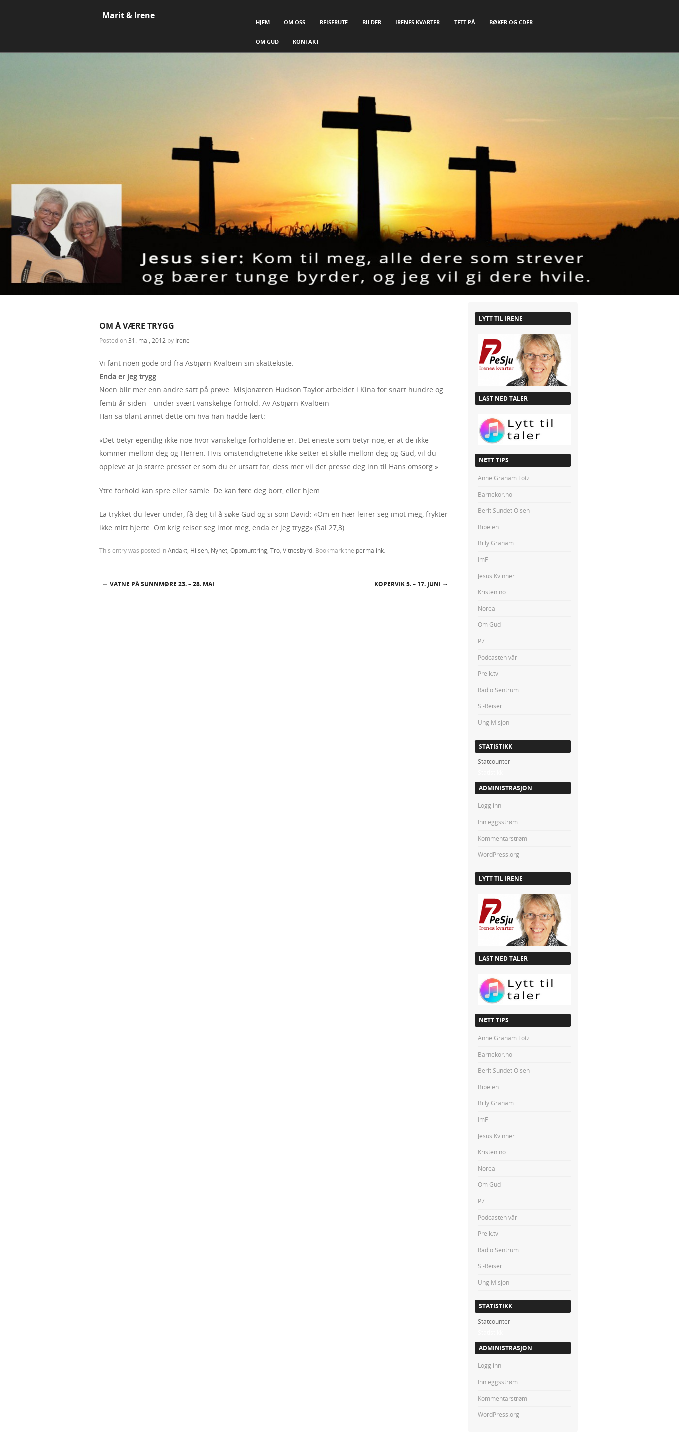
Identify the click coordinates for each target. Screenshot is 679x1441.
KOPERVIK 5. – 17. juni (411, 584)
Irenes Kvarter (418, 22)
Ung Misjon (494, 722)
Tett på (465, 22)
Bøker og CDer (511, 22)
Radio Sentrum (498, 690)
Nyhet (219, 550)
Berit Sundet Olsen (504, 510)
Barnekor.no (495, 494)
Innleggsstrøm (498, 822)
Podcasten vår (498, 658)
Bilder (372, 22)
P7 (481, 641)
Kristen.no (492, 592)
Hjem (263, 22)
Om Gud (267, 42)
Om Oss (295, 22)
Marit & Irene (128, 15)
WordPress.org (499, 854)
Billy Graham (496, 543)
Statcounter (494, 762)
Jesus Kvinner (496, 576)
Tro (275, 550)
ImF (483, 560)
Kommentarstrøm (503, 838)
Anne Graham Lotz (504, 478)
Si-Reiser (490, 706)
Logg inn (490, 806)
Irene (183, 340)
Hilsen (199, 550)
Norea (487, 608)
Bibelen (488, 527)
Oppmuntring (249, 550)
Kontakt (306, 42)
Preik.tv (488, 674)
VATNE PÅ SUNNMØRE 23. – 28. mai (158, 584)
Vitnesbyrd (297, 550)
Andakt (178, 550)
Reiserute (334, 22)
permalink (370, 550)
